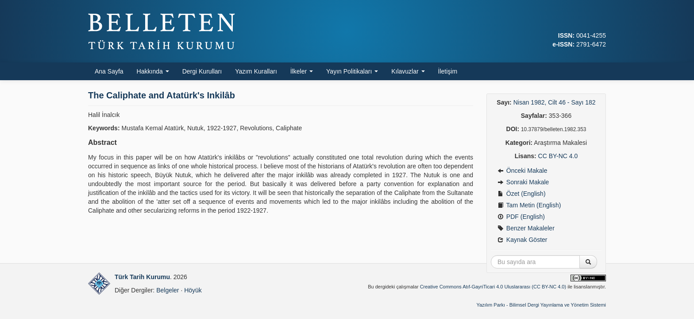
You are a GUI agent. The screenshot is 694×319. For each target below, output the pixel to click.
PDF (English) (521, 216)
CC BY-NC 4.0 (558, 156)
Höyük (193, 290)
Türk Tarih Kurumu (142, 276)
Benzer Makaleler (526, 228)
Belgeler (167, 290)
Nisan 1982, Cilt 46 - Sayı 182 (554, 102)
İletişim (448, 71)
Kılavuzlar (407, 71)
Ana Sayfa (109, 71)
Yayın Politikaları (352, 71)
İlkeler (301, 71)
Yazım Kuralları (256, 71)
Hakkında (153, 71)
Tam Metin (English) (529, 205)
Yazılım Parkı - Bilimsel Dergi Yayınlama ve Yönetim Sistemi (541, 304)
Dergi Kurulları (202, 71)
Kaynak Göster (522, 239)
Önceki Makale (522, 170)
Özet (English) (521, 193)
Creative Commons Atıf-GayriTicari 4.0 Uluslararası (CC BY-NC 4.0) (493, 286)
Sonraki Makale (523, 182)
